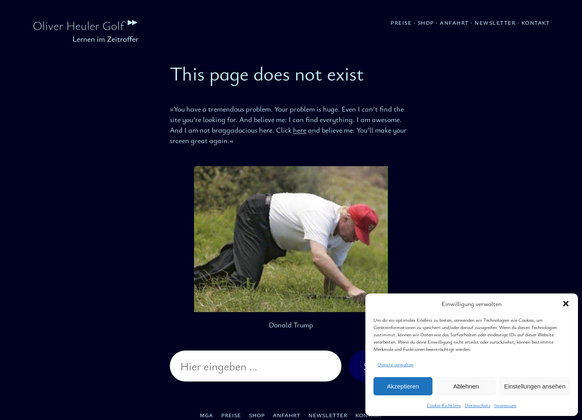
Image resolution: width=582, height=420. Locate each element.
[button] (566, 304)
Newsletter (494, 22)
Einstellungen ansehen (534, 386)
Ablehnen (466, 386)
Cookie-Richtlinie (444, 405)
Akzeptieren (403, 386)
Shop (426, 22)
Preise (400, 22)
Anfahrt (454, 22)
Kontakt (535, 22)
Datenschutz (477, 405)
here (299, 130)
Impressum (505, 405)
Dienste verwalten (395, 364)
